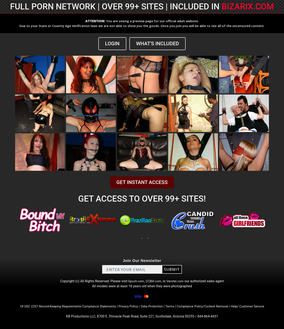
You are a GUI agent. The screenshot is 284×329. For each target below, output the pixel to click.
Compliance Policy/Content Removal (205, 306)
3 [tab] (148, 238)
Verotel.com (176, 281)
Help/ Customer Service (253, 306)
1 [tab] (136, 238)
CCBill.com (153, 281)
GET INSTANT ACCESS (142, 182)
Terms (171, 306)
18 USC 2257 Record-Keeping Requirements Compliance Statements (64, 306)
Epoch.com (135, 281)
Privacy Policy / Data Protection (140, 306)
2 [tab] (142, 238)
